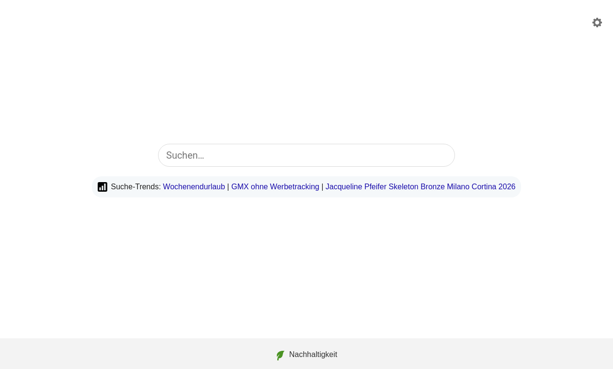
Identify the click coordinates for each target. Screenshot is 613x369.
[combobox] (306, 155)
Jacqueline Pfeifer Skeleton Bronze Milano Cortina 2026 (421, 187)
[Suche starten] (441, 155)
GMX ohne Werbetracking (275, 187)
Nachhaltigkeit (307, 355)
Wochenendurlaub (194, 187)
